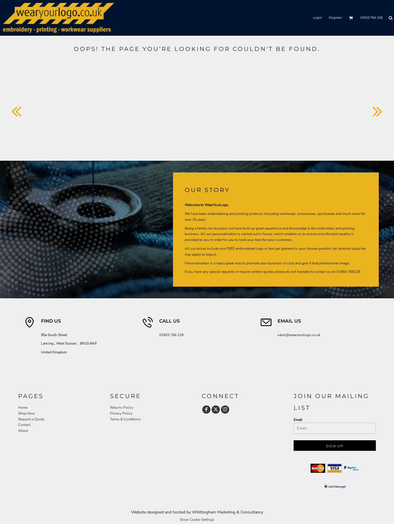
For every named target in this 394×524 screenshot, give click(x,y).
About (23, 430)
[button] (351, 18)
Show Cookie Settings (197, 519)
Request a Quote (31, 419)
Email (298, 419)
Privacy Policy (121, 413)
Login (317, 18)
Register (335, 18)
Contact (24, 424)
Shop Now (26, 413)
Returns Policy (121, 407)
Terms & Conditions (125, 419)
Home (23, 407)
